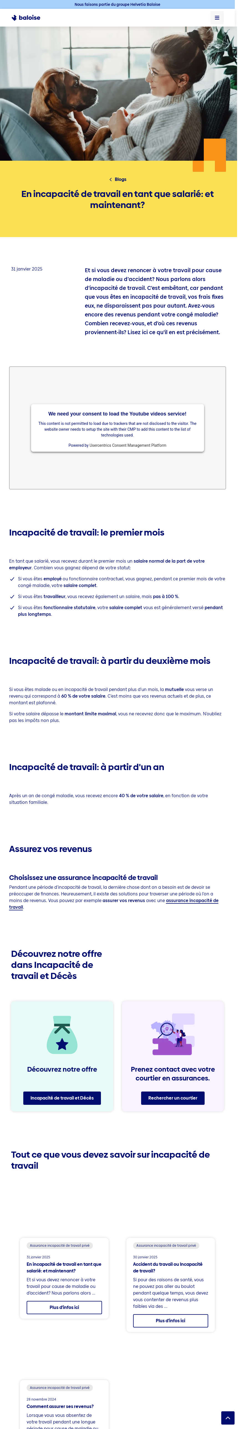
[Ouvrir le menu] (217, 17)
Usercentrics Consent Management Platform (128, 445)
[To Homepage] (29, 18)
